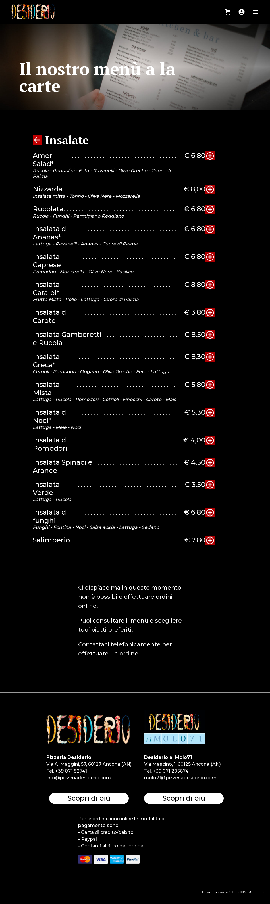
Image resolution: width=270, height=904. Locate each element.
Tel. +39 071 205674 (166, 771)
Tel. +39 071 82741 (66, 771)
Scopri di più (89, 798)
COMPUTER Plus (252, 892)
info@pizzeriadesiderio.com (78, 777)
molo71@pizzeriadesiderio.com (180, 777)
